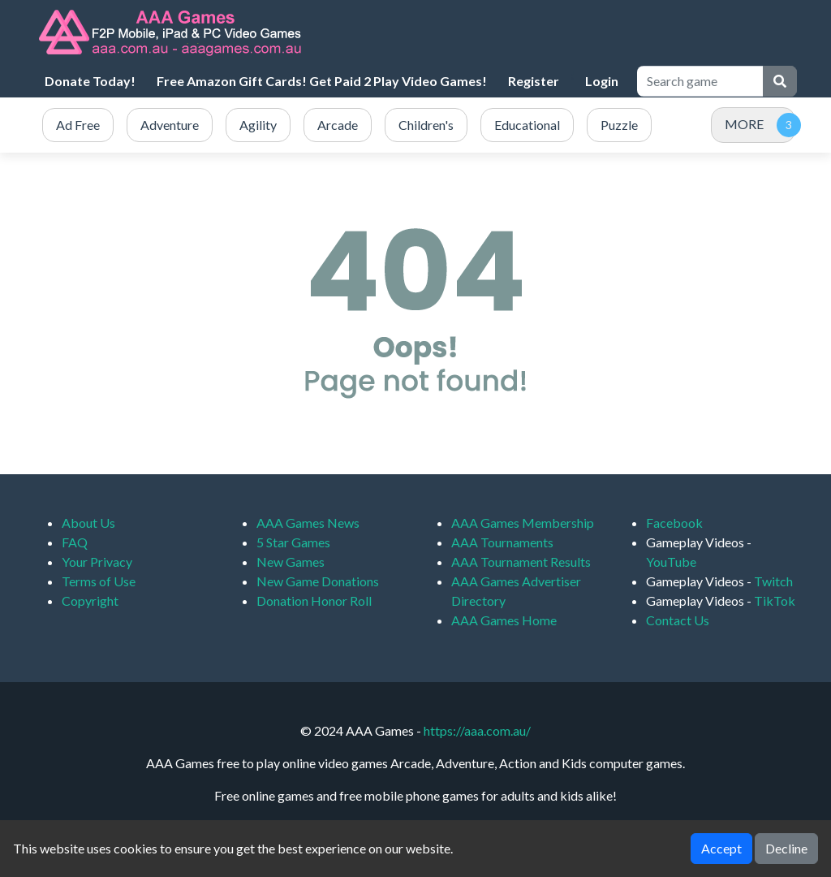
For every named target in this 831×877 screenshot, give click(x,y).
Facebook (674, 522)
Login (601, 81)
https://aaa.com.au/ (477, 730)
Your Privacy (97, 561)
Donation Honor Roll (314, 600)
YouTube (671, 561)
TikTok (774, 600)
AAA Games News (308, 522)
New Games (290, 561)
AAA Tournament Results (521, 561)
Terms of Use (99, 581)
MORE (744, 124)
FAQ (75, 542)
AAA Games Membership (522, 522)
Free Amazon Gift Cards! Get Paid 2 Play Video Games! (322, 81)
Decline (786, 848)
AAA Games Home (504, 620)
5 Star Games (293, 542)
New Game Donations (317, 581)
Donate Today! (90, 81)
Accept (721, 848)
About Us (88, 522)
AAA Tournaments (502, 542)
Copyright (90, 600)
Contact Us (677, 620)
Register (533, 81)
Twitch (773, 581)
